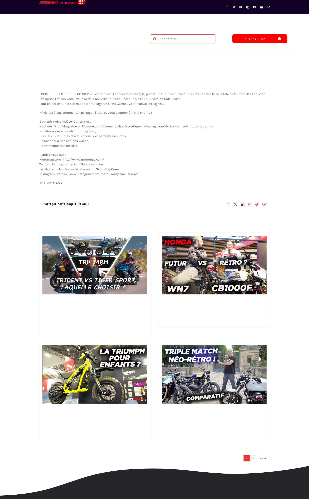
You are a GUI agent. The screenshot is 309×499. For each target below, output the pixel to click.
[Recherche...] (182, 38)
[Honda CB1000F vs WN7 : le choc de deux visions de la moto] (214, 238)
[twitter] (234, 7)
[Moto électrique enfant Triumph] (94, 348)
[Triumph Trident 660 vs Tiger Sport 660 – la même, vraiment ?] (94, 238)
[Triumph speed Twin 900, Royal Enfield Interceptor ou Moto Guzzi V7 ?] (214, 348)
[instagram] (247, 7)
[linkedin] (261, 7)
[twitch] (254, 7)
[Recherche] (154, 38)
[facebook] (227, 7)
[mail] (268, 7)
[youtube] (240, 7)
